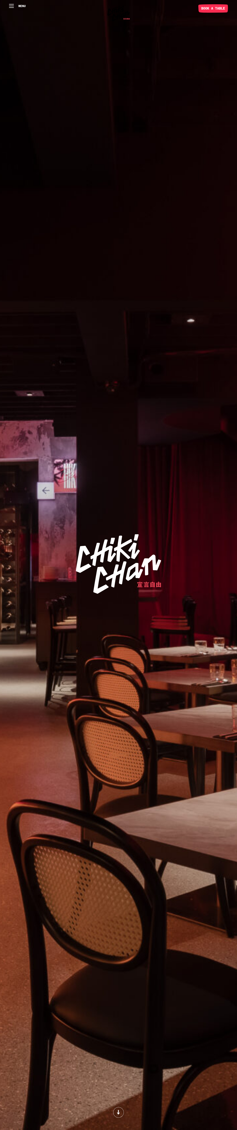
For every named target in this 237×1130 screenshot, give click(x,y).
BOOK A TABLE (213, 8)
